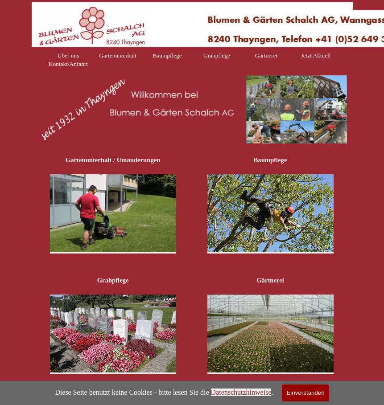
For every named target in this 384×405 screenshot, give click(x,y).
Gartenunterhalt (117, 55)
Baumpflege (167, 55)
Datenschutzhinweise (241, 392)
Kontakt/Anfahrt (68, 64)
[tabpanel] (296, 110)
